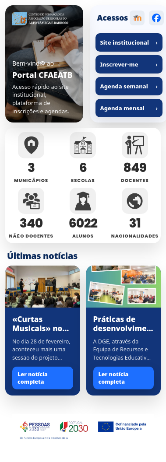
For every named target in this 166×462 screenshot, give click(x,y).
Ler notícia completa (33, 378)
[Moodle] (137, 17)
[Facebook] (156, 17)
